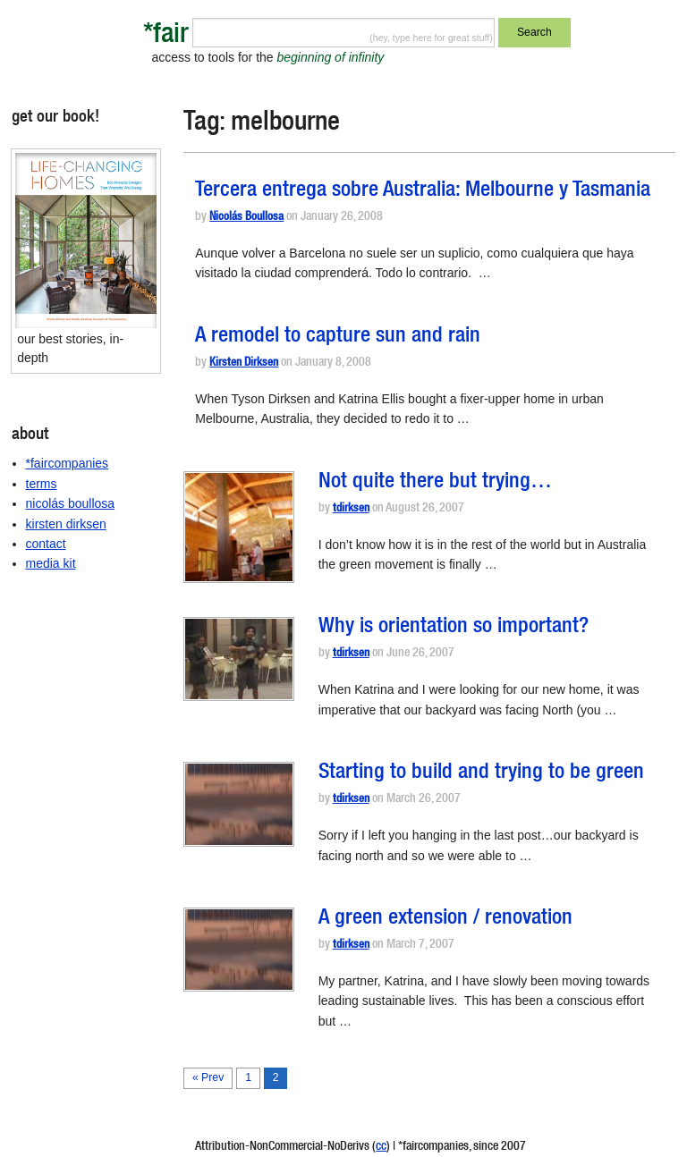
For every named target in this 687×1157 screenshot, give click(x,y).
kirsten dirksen (66, 524)
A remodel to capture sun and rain (337, 337)
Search (534, 32)
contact (46, 543)
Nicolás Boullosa (246, 218)
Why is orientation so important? (453, 627)
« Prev (208, 1077)
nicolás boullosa (70, 503)
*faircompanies (67, 463)
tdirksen (351, 509)
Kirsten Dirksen (243, 363)
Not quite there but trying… (435, 483)
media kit (51, 563)
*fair (166, 36)
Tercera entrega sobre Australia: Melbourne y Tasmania (422, 191)
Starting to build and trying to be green (481, 773)
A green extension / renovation (445, 919)
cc (381, 1147)
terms (41, 484)
